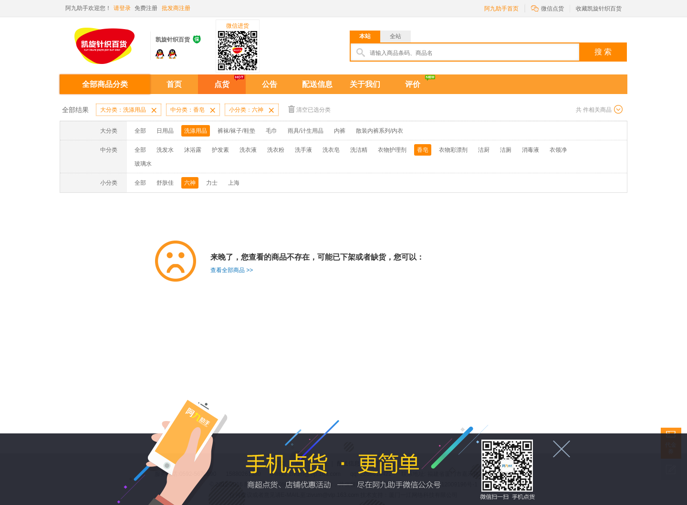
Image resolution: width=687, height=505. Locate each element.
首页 (174, 84)
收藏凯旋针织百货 (599, 8)
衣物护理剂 (392, 150)
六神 (190, 182)
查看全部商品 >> (231, 270)
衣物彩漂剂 (453, 150)
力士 (212, 182)
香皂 (422, 150)
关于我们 (365, 84)
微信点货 (547, 8)
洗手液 (303, 150)
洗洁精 (358, 150)
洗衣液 (248, 150)
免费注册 (146, 8)
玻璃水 (143, 163)
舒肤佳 (165, 182)
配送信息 (317, 84)
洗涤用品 (195, 130)
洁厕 (505, 150)
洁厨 (483, 150)
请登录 (122, 8)
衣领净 (558, 150)
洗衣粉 (275, 150)
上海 (233, 182)
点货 (221, 84)
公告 (269, 84)
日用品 (165, 130)
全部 (140, 130)
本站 (365, 36)
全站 (395, 36)
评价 (412, 84)
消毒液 (530, 150)
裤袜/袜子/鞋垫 (236, 130)
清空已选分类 (309, 109)
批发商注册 (176, 8)
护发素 (220, 150)
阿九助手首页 (501, 8)
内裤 (339, 130)
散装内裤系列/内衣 (379, 130)
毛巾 (271, 130)
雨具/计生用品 (305, 130)
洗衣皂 (331, 150)
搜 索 (603, 52)
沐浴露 (192, 150)
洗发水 (165, 150)
